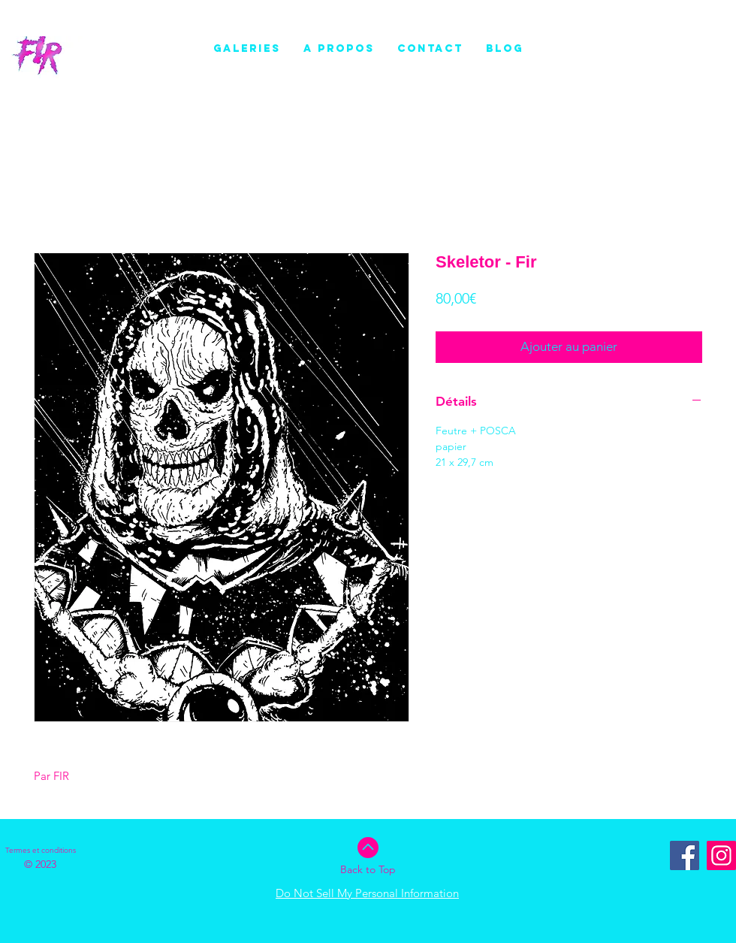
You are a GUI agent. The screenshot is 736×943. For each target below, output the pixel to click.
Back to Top (368, 869)
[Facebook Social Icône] (684, 855)
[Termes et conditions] (40, 851)
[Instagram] (721, 855)
